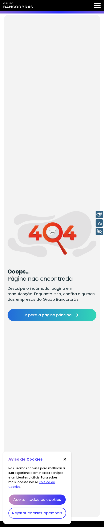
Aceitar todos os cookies (37, 499)
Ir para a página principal (52, 315)
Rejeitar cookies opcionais (37, 513)
